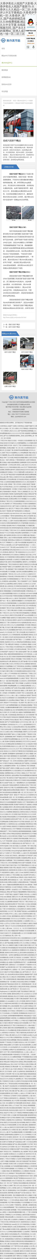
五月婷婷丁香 (9, 425)
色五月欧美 (13, 830)
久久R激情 (30, 418)
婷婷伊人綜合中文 (18, 595)
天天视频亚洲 (30, 500)
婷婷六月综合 (30, 534)
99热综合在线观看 (22, 1015)
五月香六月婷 (14, 898)
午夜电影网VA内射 (28, 1163)
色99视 (23, 709)
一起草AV (11, 930)
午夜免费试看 (30, 1085)
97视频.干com (22, 811)
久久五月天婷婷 (8, 624)
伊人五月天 (21, 549)
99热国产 (6, 770)
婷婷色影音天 (13, 1073)
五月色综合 (8, 595)
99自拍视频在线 (23, 1158)
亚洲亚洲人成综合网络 (9, 556)
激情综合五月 (16, 636)
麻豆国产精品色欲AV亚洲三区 (11, 959)
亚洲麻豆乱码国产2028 (16, 1124)
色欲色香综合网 (10, 879)
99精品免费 (7, 1020)
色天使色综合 (16, 665)
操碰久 (2, 1134)
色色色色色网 (30, 578)
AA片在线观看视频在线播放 (16, 1131)
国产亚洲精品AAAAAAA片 (24, 1153)
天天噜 (4, 1160)
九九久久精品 (4, 789)
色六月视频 (23, 1231)
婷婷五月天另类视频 (11, 1063)
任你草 (11, 932)
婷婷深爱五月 (15, 979)
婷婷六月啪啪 (31, 855)
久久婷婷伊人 (14, 1194)
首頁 (3, 44)
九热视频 (5, 782)
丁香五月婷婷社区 (13, 539)
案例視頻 (5, 56)
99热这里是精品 (16, 809)
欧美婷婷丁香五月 (18, 877)
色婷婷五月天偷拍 (16, 593)
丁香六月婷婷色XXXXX (13, 598)
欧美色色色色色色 (19, 612)
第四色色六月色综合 (8, 1008)
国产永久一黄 (4, 576)
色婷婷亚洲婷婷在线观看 (12, 833)
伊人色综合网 (9, 949)
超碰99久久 (17, 1110)
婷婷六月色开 (9, 612)
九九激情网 (8, 877)
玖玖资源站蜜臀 (29, 906)
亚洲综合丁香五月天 (6, 476)
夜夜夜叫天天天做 (22, 1233)
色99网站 (28, 641)
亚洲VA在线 (3, 857)
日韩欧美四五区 (7, 1236)
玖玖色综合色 (26, 804)
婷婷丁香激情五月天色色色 (21, 712)
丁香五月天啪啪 (10, 1134)
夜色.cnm (20, 442)
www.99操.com (6, 573)
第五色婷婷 (30, 457)
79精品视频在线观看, (28, 733)
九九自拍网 (30, 731)
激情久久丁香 (10, 850)
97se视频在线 (12, 1005)
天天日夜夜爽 (17, 646)
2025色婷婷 (28, 576)
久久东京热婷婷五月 (14, 1022)
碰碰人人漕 (24, 665)
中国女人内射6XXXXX (15, 452)
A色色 (26, 971)
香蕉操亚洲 (27, 1042)
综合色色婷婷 (14, 1219)
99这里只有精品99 (12, 692)
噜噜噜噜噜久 (17, 1146)
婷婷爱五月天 (18, 918)
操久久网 (21, 1105)
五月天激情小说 (16, 1020)
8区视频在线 (30, 923)
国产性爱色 (25, 738)
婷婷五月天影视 (12, 1241)
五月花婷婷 (29, 491)
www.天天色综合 (17, 1156)
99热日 (13, 634)
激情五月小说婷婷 (12, 814)
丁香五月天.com (7, 588)
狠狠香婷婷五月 (26, 809)
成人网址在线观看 (16, 471)
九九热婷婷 (25, 1207)
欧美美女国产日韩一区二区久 (19, 794)
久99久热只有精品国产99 (23, 1136)
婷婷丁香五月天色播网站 (9, 428)
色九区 (12, 1245)
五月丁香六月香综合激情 (23, 724)
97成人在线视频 (5, 1141)
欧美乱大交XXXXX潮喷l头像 (20, 510)
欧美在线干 (30, 1008)
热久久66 (14, 1039)
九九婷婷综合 (21, 1046)
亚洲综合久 (12, 1129)
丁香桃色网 (32, 857)
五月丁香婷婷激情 (27, 777)
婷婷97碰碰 (23, 1049)
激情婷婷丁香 (27, 974)
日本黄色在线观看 (16, 513)
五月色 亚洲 (20, 1100)
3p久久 (2, 622)
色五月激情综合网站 (15, 1211)
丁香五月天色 (4, 1197)
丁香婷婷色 (32, 763)
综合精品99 (13, 1061)
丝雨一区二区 (13, 772)
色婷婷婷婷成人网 (19, 491)
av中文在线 (23, 1243)
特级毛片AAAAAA (28, 471)
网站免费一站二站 (18, 1042)
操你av (16, 530)
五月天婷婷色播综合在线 (23, 792)
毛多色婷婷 (22, 573)
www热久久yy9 (31, 1010)
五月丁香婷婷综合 (5, 1199)
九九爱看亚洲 (31, 1165)
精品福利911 (6, 847)
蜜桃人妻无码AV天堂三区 (20, 581)
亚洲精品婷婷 (10, 719)
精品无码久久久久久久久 (20, 525)
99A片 (14, 500)
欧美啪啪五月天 (20, 719)
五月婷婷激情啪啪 (10, 578)
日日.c (16, 549)
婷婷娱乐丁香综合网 (15, 1148)
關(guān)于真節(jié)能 (9, 48)
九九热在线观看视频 (6, 568)
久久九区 (32, 1209)
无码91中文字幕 (8, 763)
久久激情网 (25, 896)
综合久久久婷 (31, 894)
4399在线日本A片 (14, 1197)
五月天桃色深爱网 (10, 1100)
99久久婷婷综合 (17, 1095)
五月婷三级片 (30, 464)
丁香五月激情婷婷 (18, 835)
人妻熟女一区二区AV (18, 945)
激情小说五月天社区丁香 (22, 1245)
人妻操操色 (21, 1073)
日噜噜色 (22, 530)
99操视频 (12, 1136)
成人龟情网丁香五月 (27, 1126)
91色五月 (31, 988)
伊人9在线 (9, 1054)
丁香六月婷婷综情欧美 (9, 954)
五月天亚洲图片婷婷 (30, 908)
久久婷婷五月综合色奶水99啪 (23, 1056)
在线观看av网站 (26, 833)
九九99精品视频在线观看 (14, 1207)
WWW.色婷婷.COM (6, 821)
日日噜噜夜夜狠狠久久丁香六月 (16, 554)
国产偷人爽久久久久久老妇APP (24, 1066)
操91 (6, 1080)
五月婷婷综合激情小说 (28, 889)
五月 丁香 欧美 (10, 522)
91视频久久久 (28, 835)
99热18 (33, 631)
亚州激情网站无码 (21, 685)
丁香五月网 (9, 585)
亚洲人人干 (12, 1080)
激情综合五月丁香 (9, 1000)
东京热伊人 (26, 1012)
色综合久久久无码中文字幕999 (13, 726)
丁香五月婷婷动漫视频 (7, 1144)
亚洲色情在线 (19, 1216)
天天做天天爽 (6, 998)
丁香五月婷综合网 (5, 704)
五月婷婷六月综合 (16, 1071)
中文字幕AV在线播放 (14, 1177)
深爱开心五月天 (28, 707)
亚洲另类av (11, 515)
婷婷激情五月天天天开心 (23, 716)
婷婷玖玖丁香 (13, 527)
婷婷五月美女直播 (15, 590)
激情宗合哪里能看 (30, 450)
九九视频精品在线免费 (24, 993)
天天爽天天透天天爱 (24, 920)
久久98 (33, 619)
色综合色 (12, 1085)
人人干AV (17, 1034)
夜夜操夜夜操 (31, 1049)
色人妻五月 (9, 484)
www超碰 (10, 976)
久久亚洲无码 (32, 1141)
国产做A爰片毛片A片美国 (29, 636)
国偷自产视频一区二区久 (22, 675)
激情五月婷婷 (31, 884)
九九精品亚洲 (28, 668)
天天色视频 (11, 547)
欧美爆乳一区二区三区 (16, 1253)
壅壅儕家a (33, 1192)
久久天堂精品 (19, 1144)
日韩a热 (25, 1248)
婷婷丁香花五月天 (5, 1126)
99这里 (14, 466)
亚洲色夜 (32, 741)
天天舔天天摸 (21, 464)
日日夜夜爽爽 (27, 1107)
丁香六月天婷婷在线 (8, 884)
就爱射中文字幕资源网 (15, 1078)
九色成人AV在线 (18, 816)
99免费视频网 (12, 661)
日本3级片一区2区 (12, 983)
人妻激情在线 (32, 1180)
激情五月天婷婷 (25, 1034)
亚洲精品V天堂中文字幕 (7, 1093)
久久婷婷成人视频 (25, 619)
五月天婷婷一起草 (10, 1046)
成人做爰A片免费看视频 (23, 687)
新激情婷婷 (29, 505)
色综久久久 (16, 568)
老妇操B (8, 500)
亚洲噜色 (21, 772)
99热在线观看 (11, 792)
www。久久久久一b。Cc (16, 903)
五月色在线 (20, 454)
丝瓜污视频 (29, 729)
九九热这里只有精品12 (24, 1139)
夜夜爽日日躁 (8, 843)
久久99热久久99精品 (29, 918)
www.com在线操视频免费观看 (9, 653)
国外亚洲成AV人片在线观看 (10, 1226)
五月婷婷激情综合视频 (24, 1061)
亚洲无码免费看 (16, 1258)
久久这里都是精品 (25, 644)
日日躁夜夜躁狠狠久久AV (21, 476)
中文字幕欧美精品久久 (24, 840)
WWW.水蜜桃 (7, 969)
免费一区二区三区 (23, 767)
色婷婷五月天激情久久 (26, 1051)
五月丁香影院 (17, 1088)
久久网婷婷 (25, 1146)
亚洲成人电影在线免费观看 (10, 437)
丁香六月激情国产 (22, 556)
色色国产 (5, 651)
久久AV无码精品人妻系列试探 (20, 1190)
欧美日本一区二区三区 (20, 1112)
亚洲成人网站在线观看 (25, 1037)
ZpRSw (4, 1122)
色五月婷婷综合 (22, 649)
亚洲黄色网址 (12, 1165)
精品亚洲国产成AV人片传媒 (12, 709)
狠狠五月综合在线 (18, 957)
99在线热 (14, 649)
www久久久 (25, 964)
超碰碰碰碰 (8, 712)
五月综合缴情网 (7, 1231)
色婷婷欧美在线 (26, 598)
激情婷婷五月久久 (20, 457)
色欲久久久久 (4, 442)
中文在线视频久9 (26, 1177)
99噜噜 (7, 784)
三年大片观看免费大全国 (20, 447)
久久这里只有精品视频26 (23, 1134)
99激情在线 (17, 738)
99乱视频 (20, 775)
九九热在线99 (21, 578)
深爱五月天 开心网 (17, 872)
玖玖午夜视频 (22, 474)
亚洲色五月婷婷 (7, 644)
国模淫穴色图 (13, 920)
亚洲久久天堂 (22, 845)
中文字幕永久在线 (22, 1039)
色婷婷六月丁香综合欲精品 (13, 479)
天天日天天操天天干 (29, 605)
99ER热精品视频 (22, 1090)
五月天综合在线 (7, 571)
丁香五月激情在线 (20, 1008)
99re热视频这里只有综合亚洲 (17, 923)
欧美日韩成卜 (27, 1078)
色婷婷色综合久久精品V (28, 1197)
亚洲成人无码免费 (29, 1124)
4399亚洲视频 (18, 707)
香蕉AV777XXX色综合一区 (12, 678)
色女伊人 (5, 811)
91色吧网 (17, 583)
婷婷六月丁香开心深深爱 (28, 551)
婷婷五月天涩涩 (15, 1102)
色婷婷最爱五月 (20, 729)
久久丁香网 (27, 1144)
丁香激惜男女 (16, 1126)
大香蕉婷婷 (18, 986)
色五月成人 (29, 530)
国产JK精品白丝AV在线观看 (19, 998)
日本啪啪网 (11, 668)
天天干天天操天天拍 (15, 1114)
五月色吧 (12, 687)
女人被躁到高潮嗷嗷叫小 (16, 576)
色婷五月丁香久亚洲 (15, 627)
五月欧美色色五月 (20, 1000)
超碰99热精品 (9, 1110)
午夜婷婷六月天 (31, 940)
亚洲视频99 (11, 729)
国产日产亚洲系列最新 (12, 697)
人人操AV (15, 573)
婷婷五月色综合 (27, 593)
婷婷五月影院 (18, 559)
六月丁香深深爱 (7, 816)
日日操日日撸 (4, 639)
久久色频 (13, 1090)
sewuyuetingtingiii (16, 826)
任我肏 (10, 459)
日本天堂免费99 (22, 1165)
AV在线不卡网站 (27, 493)
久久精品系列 (12, 966)
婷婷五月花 (23, 702)
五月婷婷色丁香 (24, 741)
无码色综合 (11, 699)
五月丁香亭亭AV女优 (16, 1221)
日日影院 (9, 1112)
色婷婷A (8, 510)
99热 (7, 818)
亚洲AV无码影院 (10, 716)
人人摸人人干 (6, 649)
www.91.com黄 (24, 743)
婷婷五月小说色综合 (28, 753)
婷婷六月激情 (18, 585)
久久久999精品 (26, 1110)
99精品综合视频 (19, 432)
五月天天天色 (23, 697)
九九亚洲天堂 (25, 1022)
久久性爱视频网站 (20, 418)
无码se (8, 809)
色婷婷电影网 (18, 469)
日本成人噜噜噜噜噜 (28, 1080)
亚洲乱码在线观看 (24, 784)
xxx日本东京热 (21, 564)
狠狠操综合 (16, 787)
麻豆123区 (9, 707)
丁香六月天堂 (31, 624)
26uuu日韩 (11, 430)
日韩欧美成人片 (31, 566)
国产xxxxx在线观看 (27, 590)
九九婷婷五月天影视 (30, 658)
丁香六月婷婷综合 (20, 1182)
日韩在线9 (17, 551)
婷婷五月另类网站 (26, 891)
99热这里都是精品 (29, 872)
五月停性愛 (7, 1258)
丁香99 (11, 491)
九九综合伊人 (23, 656)
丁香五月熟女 (9, 622)
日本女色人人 (27, 869)
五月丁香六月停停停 (28, 721)
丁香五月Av (3, 416)
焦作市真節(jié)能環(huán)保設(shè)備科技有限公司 (11, 39)
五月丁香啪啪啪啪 (18, 1236)
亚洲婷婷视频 (12, 1248)
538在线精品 (13, 442)
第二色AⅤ (3, 860)
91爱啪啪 (33, 588)
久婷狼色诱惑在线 (22, 857)
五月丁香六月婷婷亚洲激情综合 (13, 1027)
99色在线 (7, 471)
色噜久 (32, 445)
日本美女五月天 (19, 639)
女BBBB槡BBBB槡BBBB (15, 991)
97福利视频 (24, 498)
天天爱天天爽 (18, 974)
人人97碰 (22, 995)
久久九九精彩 (31, 474)
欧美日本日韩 (4, 1083)
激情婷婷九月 (6, 1105)
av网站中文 (12, 1025)
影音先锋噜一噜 (10, 1170)
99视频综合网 (19, 1170)
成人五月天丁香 (23, 714)
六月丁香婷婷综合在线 (15, 493)
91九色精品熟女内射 (24, 1063)
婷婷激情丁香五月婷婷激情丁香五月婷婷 (20, 544)
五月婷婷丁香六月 (26, 874)
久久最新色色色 (15, 818)
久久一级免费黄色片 (19, 758)
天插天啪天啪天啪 (30, 1250)
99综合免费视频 (11, 1015)
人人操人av (5, 1102)
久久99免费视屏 (23, 428)
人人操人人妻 (4, 903)
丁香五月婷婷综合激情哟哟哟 (9, 1051)
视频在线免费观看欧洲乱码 (15, 860)
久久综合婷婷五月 (20, 884)
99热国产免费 (6, 542)
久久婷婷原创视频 (9, 457)
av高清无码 (27, 772)
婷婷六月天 (11, 651)
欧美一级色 (13, 770)
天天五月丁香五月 (16, 733)
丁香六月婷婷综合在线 (25, 420)
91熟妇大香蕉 (27, 469)
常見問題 (5, 68)
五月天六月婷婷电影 (20, 462)
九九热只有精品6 (17, 862)
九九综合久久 (27, 969)
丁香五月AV (12, 505)
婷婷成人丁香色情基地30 (17, 435)
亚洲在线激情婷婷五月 (13, 498)
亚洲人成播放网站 (21, 1204)
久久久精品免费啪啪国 (7, 1182)
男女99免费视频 (24, 750)
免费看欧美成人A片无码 (12, 748)
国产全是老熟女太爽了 (19, 1117)
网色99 (20, 1044)
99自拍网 (18, 508)
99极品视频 (20, 954)
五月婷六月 (5, 687)
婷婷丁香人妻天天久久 (28, 678)
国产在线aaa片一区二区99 (8, 736)
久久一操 (5, 656)
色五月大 (5, 673)
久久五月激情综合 (5, 911)
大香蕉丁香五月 (30, 651)
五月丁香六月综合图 (19, 607)
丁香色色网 (16, 1243)
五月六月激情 (22, 1010)
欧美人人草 (26, 1228)
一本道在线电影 (14, 915)
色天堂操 (15, 821)
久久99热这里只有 (27, 695)
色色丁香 (19, 1080)
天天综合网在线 (11, 454)
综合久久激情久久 (27, 602)
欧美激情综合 (21, 1025)
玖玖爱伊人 (22, 894)
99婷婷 (11, 469)
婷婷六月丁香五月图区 (13, 828)
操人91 (12, 685)
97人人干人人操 (20, 699)
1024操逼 (3, 814)
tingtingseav (3, 966)
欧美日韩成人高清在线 (29, 961)
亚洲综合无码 (24, 760)
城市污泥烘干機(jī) (14, 302)
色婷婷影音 (15, 925)
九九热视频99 (6, 741)
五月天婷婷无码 (30, 903)
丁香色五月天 (15, 823)
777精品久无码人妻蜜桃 (21, 484)
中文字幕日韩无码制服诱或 (21, 588)
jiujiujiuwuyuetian (29, 775)
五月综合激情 (6, 823)
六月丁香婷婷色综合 (24, 864)
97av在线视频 (22, 517)
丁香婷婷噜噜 (26, 1095)
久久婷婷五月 (21, 1129)
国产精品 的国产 (5, 743)
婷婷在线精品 (12, 855)
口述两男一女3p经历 (11, 864)
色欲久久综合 (12, 416)
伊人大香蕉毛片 (27, 1156)
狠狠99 (25, 826)
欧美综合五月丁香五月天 (12, 1173)
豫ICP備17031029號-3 (12, 382)
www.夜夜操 (28, 860)
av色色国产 (33, 794)
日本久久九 (10, 600)
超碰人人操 (14, 847)
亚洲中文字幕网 (7, 1117)
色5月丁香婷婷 (6, 486)
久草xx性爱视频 (12, 838)
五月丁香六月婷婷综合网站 (23, 942)
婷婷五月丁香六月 (9, 935)
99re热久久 (3, 1005)
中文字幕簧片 (23, 898)
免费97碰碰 (17, 602)
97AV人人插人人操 (15, 889)
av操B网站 (9, 559)
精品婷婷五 (30, 517)
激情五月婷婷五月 (24, 539)
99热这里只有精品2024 (11, 1037)
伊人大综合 (5, 830)
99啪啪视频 (7, 566)
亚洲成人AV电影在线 (27, 583)
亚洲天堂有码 (27, 682)
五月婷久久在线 (30, 1131)
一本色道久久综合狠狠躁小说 (26, 416)
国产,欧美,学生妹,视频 (18, 663)
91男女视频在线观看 (27, 979)
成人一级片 (5, 435)
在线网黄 (9, 787)
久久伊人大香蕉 (11, 1163)
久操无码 (18, 547)
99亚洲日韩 (11, 942)
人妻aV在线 (30, 1000)
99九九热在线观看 (13, 981)
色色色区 (27, 796)
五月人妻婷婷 (21, 505)
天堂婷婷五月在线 (7, 1056)
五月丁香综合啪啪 (23, 1122)
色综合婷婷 (3, 1168)
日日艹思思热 (13, 1158)
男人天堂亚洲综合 (23, 1209)
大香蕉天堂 (14, 1105)
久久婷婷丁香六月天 (13, 1160)
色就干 (7, 1061)
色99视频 (13, 1185)
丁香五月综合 (28, 877)
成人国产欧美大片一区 (27, 818)
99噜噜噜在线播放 (27, 1088)
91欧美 (30, 852)
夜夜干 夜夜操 (29, 1105)
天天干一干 (27, 522)
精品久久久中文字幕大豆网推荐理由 (11, 1012)
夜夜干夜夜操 (19, 906)
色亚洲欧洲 (26, 816)
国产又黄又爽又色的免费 (25, 983)
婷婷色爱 (9, 534)
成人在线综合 (9, 561)
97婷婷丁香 (14, 1255)
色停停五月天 (30, 1129)
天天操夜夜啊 (31, 811)
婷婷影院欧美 (30, 1046)
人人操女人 (21, 1068)
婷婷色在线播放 (7, 1119)
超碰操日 (3, 484)
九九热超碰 (25, 932)
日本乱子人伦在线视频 (29, 843)
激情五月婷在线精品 (11, 1209)
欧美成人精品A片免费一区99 (23, 1175)
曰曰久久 (6, 1032)
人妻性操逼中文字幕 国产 (25, 830)
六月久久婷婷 (9, 1180)
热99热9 (4, 1202)
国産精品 (10, 971)
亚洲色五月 (18, 515)
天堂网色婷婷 (4, 796)
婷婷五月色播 (28, 1255)
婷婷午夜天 (18, 605)
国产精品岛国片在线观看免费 (15, 450)
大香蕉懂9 (32, 1173)
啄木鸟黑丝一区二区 (10, 1250)
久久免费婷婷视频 (15, 1032)
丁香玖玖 (10, 549)
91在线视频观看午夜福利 (14, 777)
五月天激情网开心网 (17, 542)
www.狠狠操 (7, 872)
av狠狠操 (27, 639)
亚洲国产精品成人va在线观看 (26, 886)
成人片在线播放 (30, 1003)
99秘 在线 (32, 428)
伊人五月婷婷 (13, 789)
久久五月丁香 (12, 886)
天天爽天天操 (30, 1068)
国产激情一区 (30, 612)
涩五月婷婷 (12, 631)
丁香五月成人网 (28, 1044)
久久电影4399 (6, 979)
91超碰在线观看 (5, 634)
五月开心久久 (4, 1148)
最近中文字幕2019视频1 (11, 947)
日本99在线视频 (24, 1219)
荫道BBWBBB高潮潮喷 (23, 631)
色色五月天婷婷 (24, 915)
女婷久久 (19, 1163)
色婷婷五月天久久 (10, 617)
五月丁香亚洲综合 (18, 641)
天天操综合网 (6, 1255)
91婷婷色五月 (18, 1214)
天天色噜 (27, 600)
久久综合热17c (18, 1192)
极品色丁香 (18, 695)
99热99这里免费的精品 (24, 617)
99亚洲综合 (29, 799)
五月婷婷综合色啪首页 (21, 561)
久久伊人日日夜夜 (19, 976)
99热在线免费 (9, 1192)
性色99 (33, 1139)
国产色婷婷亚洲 (20, 520)
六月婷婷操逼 (12, 690)
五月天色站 (11, 986)
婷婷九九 (14, 1010)
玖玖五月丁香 (28, 542)
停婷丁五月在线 (8, 432)
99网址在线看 (12, 857)
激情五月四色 (31, 1194)
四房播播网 (26, 571)
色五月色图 (14, 1068)
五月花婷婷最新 (31, 758)
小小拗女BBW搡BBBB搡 (13, 1187)
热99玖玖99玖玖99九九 (12, 928)
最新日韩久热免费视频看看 (16, 1003)
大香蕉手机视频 (7, 1243)
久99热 (2, 1100)
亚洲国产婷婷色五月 (20, 780)
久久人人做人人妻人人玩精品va (16, 670)
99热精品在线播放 (26, 680)
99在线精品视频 (8, 974)
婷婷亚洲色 (3, 886)
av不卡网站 (14, 995)
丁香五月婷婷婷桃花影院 (24, 1185)
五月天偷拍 (10, 508)
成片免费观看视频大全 (13, 680)
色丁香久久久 (4, 920)
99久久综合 (7, 702)
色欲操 (4, 792)
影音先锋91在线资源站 (27, 928)
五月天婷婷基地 (24, 1199)
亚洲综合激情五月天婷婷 (22, 532)
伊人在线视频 (27, 622)
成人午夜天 (13, 1044)
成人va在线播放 (20, 799)
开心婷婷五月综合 (8, 695)
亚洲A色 (5, 527)
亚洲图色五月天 (24, 925)
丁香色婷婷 (13, 775)
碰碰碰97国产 (29, 949)
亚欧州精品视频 (13, 656)
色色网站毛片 (30, 663)
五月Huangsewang (11, 1151)
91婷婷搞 (13, 993)
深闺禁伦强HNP (10, 445)
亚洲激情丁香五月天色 (7, 583)
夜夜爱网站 (7, 995)
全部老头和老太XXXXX (22, 445)
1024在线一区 (14, 1224)
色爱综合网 (3, 964)
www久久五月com (30, 440)
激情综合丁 (12, 940)
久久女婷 (22, 1224)
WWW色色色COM (5, 503)
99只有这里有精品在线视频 (8, 767)
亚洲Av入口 (20, 1250)
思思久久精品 (17, 961)
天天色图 (15, 1017)
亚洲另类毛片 (31, 901)
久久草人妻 (5, 1219)
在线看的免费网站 (27, 547)
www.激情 (3, 554)
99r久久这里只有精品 (26, 981)
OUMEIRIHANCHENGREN (8, 913)
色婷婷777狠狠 (18, 869)
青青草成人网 (16, 874)
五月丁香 (30, 462)
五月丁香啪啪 (6, 517)
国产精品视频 (9, 918)
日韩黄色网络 (21, 952)
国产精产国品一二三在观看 (21, 615)
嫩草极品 (17, 930)
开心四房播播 (10, 605)
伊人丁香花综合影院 (11, 1059)
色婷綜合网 (27, 954)
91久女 (6, 631)
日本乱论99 (12, 440)
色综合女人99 (22, 1017)
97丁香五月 (21, 770)
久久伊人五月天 (11, 564)
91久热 (17, 1049)
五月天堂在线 (4, 1253)
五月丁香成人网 (5, 1194)
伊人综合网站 (10, 675)
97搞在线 (10, 551)
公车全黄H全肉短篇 (20, 624)
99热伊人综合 (23, 852)
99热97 (22, 765)
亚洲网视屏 (22, 437)
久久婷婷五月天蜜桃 (19, 534)
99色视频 (18, 634)
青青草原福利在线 (17, 503)
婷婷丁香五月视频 (17, 658)
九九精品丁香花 (24, 653)
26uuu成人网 (4, 452)
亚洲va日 (19, 1248)
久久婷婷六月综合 (5, 891)
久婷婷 (26, 430)
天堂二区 (5, 1078)
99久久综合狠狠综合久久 (25, 913)
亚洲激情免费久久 (17, 908)
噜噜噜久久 (22, 1194)
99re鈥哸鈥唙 (4, 772)
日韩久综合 (9, 1034)
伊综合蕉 (32, 1146)
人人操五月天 (25, 828)
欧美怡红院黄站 (19, 949)
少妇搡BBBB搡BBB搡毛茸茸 (14, 682)
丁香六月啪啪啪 (30, 765)
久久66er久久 (27, 559)
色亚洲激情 (24, 610)
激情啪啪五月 (14, 731)
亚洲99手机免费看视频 (21, 425)
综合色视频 (22, 1076)
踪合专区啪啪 (21, 1097)
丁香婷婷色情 (4, 1211)
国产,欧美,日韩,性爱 (8, 1066)
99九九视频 (28, 1170)
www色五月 (15, 1199)
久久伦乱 (27, 879)
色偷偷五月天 (26, 704)
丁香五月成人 (30, 1073)
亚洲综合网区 (13, 474)
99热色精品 (27, 991)
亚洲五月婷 (12, 1139)
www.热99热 (20, 522)
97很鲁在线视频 (17, 571)
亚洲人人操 (20, 440)
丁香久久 (19, 466)
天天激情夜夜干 (31, 573)
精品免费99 (31, 702)
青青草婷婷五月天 (8, 530)
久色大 (11, 639)
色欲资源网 (22, 731)
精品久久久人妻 (16, 721)
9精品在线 (28, 782)
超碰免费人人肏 (27, 1071)
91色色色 (32, 498)
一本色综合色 (20, 651)
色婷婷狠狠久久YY (27, 508)
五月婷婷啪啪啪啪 (30, 1093)
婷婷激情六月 (12, 673)
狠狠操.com (21, 1241)
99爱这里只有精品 (13, 619)
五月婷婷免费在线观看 (18, 566)
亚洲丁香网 (16, 1231)
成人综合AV (24, 1160)
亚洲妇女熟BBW (22, 1005)
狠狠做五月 (26, 466)
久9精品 (22, 748)
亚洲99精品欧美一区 (28, 959)
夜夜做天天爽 (27, 966)
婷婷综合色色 (24, 787)
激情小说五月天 (20, 1085)
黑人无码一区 (16, 911)
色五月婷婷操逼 (28, 726)
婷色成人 (27, 454)
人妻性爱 (24, 1180)
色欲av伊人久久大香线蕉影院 (11, 610)
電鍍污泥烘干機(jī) (14, 299)
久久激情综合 (10, 799)
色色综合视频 (18, 496)
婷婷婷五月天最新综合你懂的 (21, 801)
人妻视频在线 (21, 881)
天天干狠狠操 (17, 804)
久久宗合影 (8, 607)
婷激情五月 (8, 1042)
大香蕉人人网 (27, 862)
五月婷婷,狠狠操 (9, 1228)
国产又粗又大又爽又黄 (19, 481)
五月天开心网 (19, 935)
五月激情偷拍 (18, 1228)
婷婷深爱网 (3, 661)
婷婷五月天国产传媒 (15, 753)
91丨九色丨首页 (22, 855)
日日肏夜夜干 (21, 940)
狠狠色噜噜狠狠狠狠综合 (15, 629)
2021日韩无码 (12, 811)
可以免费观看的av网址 (21, 763)
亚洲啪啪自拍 (23, 988)
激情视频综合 (16, 891)
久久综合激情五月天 (18, 746)
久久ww (20, 847)
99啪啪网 (21, 692)
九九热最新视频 (19, 600)
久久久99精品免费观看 (24, 661)
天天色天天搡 (9, 602)
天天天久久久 (14, 894)
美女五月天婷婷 (19, 971)
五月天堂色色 (28, 629)
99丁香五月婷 (19, 879)
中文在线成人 (6, 988)
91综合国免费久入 (27, 1020)
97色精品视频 (21, 500)
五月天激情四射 (10, 532)
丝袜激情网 (20, 673)
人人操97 (10, 496)
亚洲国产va (3, 942)
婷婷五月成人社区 (5, 874)
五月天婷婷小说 (12, 1122)
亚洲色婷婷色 (21, 1202)
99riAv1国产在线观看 (24, 838)
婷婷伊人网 (11, 782)
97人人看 (14, 517)
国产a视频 (3, 765)
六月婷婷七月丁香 (9, 1238)
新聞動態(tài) (6, 60)
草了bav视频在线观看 (15, 1107)
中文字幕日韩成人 (7, 462)
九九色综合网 (15, 702)
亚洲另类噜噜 (6, 721)
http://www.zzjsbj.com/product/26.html (14, 292)
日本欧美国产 (4, 627)
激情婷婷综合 (32, 1090)
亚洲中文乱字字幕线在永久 (23, 1238)
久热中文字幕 (31, 481)
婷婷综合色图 (20, 782)
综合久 (7, 590)
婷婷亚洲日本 (13, 845)
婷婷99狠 (10, 1168)
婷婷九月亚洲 (24, 823)
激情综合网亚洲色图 (13, 765)
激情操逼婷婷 (19, 430)
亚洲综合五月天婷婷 (19, 755)
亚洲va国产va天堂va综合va (22, 1168)
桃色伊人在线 (12, 1202)
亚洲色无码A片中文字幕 (16, 796)
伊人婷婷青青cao (13, 852)
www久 (2, 607)
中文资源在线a (16, 704)
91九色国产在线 (7, 758)
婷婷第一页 (14, 741)
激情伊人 (25, 537)
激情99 (24, 646)
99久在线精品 (14, 784)
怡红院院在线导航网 (15, 1083)
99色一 (24, 1187)
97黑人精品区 (17, 843)
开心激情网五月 (18, 1054)
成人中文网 (15, 1076)
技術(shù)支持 (7, 64)
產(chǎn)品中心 (7, 52)
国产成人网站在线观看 (19, 1119)
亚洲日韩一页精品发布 (9, 881)
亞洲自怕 (26, 503)
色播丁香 (20, 966)
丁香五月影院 (26, 634)
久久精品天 (12, 952)
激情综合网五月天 (17, 969)
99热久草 (9, 1146)
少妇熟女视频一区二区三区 (14, 423)
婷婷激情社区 (4, 845)
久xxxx (2, 590)
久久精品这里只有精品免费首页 (9, 760)
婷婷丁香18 (16, 644)
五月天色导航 (6, 826)
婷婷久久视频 (15, 743)
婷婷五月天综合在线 (10, 1097)
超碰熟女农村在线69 (6, 896)
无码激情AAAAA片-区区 (25, 1151)
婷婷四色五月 (21, 690)
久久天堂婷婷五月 (30, 770)
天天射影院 (14, 988)
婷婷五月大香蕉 (30, 1097)
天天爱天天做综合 (8, 738)
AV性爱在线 (32, 581)
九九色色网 (22, 821)
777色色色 (8, 1017)
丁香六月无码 (17, 459)
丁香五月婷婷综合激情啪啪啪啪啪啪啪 (20, 806)
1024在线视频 (27, 585)
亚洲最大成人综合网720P (23, 850)
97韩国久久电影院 (5, 1095)
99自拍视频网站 (17, 537)
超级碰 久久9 (28, 1221)
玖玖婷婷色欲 (18, 622)
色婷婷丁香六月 (27, 627)
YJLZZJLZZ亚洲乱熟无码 (18, 901)
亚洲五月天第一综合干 (10, 420)
